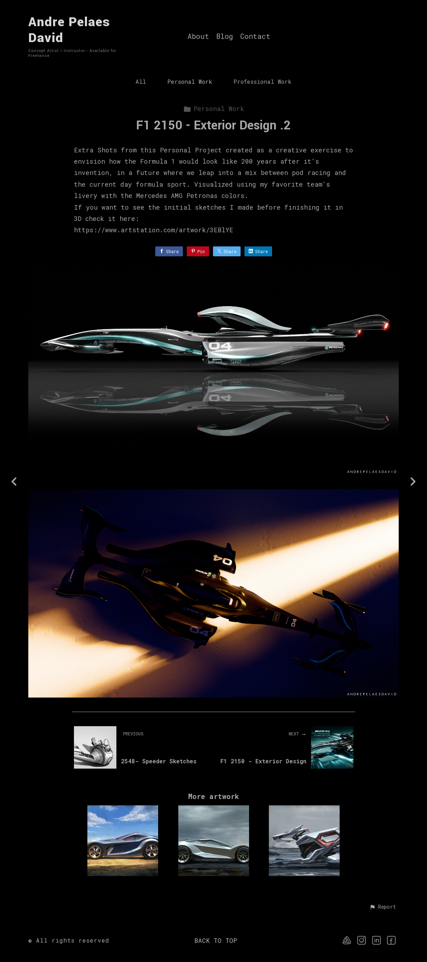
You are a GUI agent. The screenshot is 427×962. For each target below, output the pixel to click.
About (198, 36)
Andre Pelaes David (69, 30)
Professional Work (262, 81)
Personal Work (189, 81)
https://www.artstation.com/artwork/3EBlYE (153, 230)
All (140, 81)
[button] (383, 907)
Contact (255, 36)
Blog (224, 36)
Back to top (215, 940)
